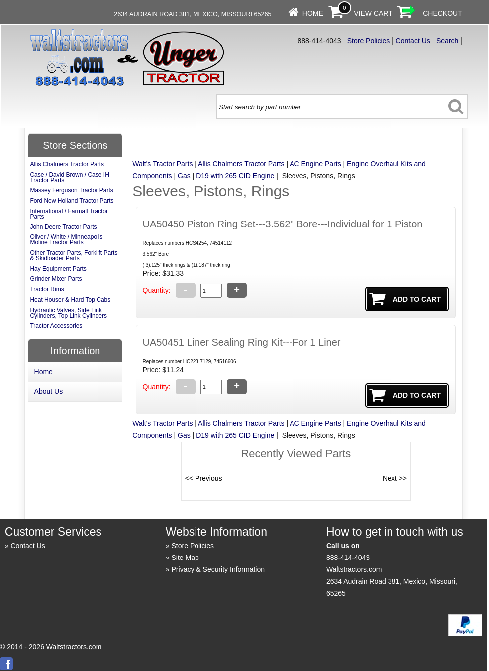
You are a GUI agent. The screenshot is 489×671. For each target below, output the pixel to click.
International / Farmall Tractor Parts (69, 214)
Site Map (185, 557)
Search (447, 41)
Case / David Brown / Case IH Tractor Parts (69, 177)
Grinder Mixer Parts (56, 278)
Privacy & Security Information (218, 569)
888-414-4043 (348, 557)
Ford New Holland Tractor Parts (71, 200)
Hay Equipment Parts (58, 268)
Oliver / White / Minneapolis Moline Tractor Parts (66, 239)
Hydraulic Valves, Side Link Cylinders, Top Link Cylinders (68, 313)
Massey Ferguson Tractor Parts (71, 190)
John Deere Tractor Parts (63, 227)
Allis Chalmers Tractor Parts (241, 164)
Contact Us (413, 41)
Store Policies (368, 41)
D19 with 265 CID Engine (235, 176)
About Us (48, 391)
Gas (184, 176)
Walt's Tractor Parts (162, 164)
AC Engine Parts (315, 164)
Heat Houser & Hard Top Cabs (70, 299)
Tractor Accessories (56, 325)
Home (312, 13)
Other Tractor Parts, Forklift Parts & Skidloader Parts (73, 255)
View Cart (373, 13)
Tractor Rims (47, 289)
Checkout (442, 13)
